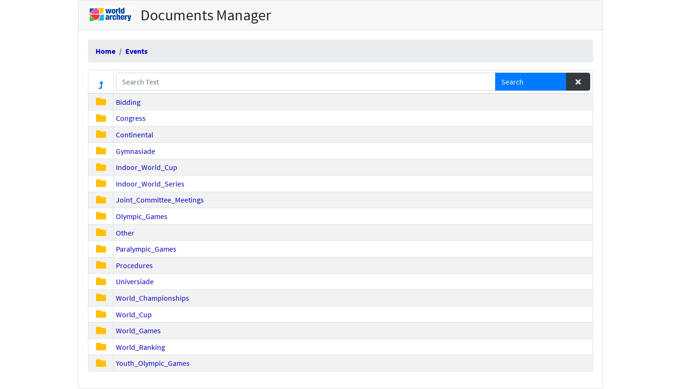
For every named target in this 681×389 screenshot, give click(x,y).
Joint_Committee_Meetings (160, 199)
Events (136, 51)
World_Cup (134, 314)
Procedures (134, 265)
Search (512, 81)
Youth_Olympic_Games (153, 363)
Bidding (128, 102)
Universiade (135, 281)
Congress (131, 118)
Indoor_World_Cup (146, 167)
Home (105, 51)
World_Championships (152, 298)
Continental (134, 134)
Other (125, 232)
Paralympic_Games (146, 249)
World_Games (138, 330)
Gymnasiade (135, 151)
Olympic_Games (141, 216)
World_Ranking (140, 347)
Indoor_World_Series (150, 183)
